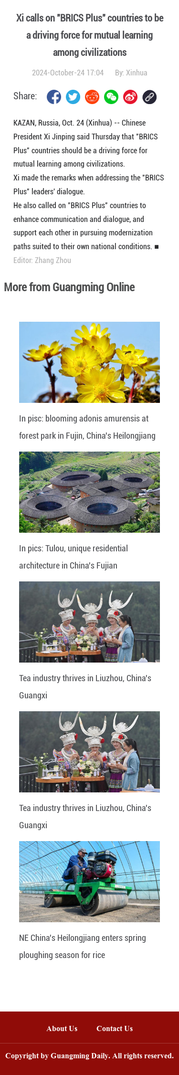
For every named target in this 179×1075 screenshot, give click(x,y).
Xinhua (136, 72)
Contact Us (119, 1029)
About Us (61, 1029)
